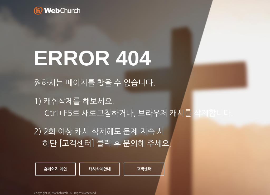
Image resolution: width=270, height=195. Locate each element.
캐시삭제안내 (100, 169)
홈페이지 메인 (55, 169)
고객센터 (144, 169)
